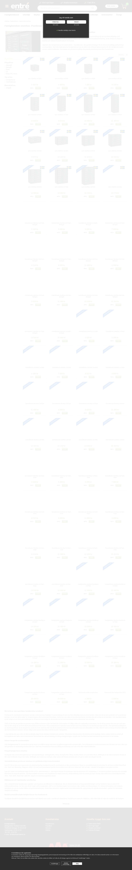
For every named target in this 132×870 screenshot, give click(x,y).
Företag (55, 22)
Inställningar (54, 863)
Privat (76, 22)
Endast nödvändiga (66, 863)
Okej (77, 863)
